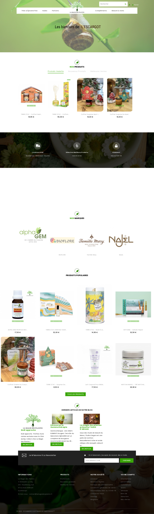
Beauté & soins (118, 11)
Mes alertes (125, 499)
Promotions (65, 479)
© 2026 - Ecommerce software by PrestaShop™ (36, 511)
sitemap (94, 497)
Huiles (44, 11)
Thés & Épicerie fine (30, 11)
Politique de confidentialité (102, 485)
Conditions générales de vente (103, 488)
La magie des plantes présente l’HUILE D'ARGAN (91, 427)
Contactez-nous (97, 494)
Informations (25, 474)
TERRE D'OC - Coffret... (60, 114)
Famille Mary (92, 255)
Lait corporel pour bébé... (94, 385)
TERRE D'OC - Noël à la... (95, 330)
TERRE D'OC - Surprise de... (56, 385)
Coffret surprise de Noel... (120, 114)
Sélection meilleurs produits (77, 152)
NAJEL (121, 255)
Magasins (94, 499)
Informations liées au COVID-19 (103, 491)
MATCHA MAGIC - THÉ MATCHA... (133, 385)
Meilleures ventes (67, 485)
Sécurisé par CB (116, 156)
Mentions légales (97, 482)
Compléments (101, 11)
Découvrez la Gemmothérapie (58, 426)
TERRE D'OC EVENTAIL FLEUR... (56, 330)
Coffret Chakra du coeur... (18, 385)
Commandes (126, 485)
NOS (77, 218)
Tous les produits (75, 394)
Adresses (124, 491)
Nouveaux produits (68, 482)
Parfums (55, 11)
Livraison (94, 479)
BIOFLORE (62, 255)
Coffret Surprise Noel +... (90, 114)
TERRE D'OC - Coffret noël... (31, 114)
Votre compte (128, 474)
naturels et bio (77, 156)
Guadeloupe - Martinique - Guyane (38, 156)
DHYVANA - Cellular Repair (133, 330)
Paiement (116, 152)
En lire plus (27, 445)
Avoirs (123, 488)
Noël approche (28, 430)
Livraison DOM (37, 152)
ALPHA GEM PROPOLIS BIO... (18, 330)
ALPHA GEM (33, 242)
